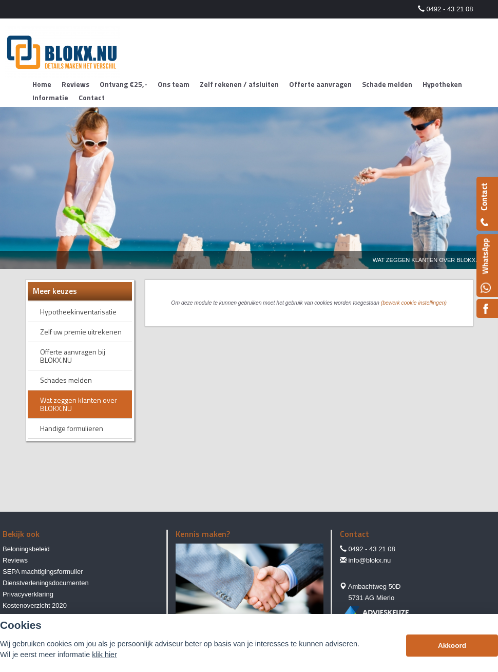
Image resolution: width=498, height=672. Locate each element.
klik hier (104, 654)
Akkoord (452, 645)
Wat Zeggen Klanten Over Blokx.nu (429, 260)
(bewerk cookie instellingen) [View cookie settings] (414, 303)
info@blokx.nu (370, 560)
